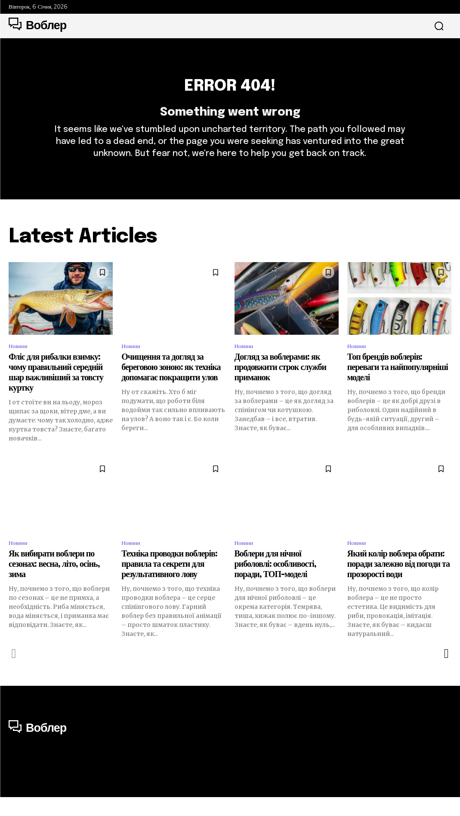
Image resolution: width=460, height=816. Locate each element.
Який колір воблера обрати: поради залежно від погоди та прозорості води (398, 583)
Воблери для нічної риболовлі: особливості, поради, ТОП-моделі (275, 583)
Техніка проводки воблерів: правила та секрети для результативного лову (169, 583)
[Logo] (37, 26)
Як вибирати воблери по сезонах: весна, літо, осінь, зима (54, 583)
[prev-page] (14, 672)
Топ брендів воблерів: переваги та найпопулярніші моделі (397, 385)
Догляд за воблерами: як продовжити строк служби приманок (280, 385)
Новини (20, 362)
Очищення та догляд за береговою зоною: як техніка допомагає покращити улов (170, 385)
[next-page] (446, 672)
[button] (438, 26)
